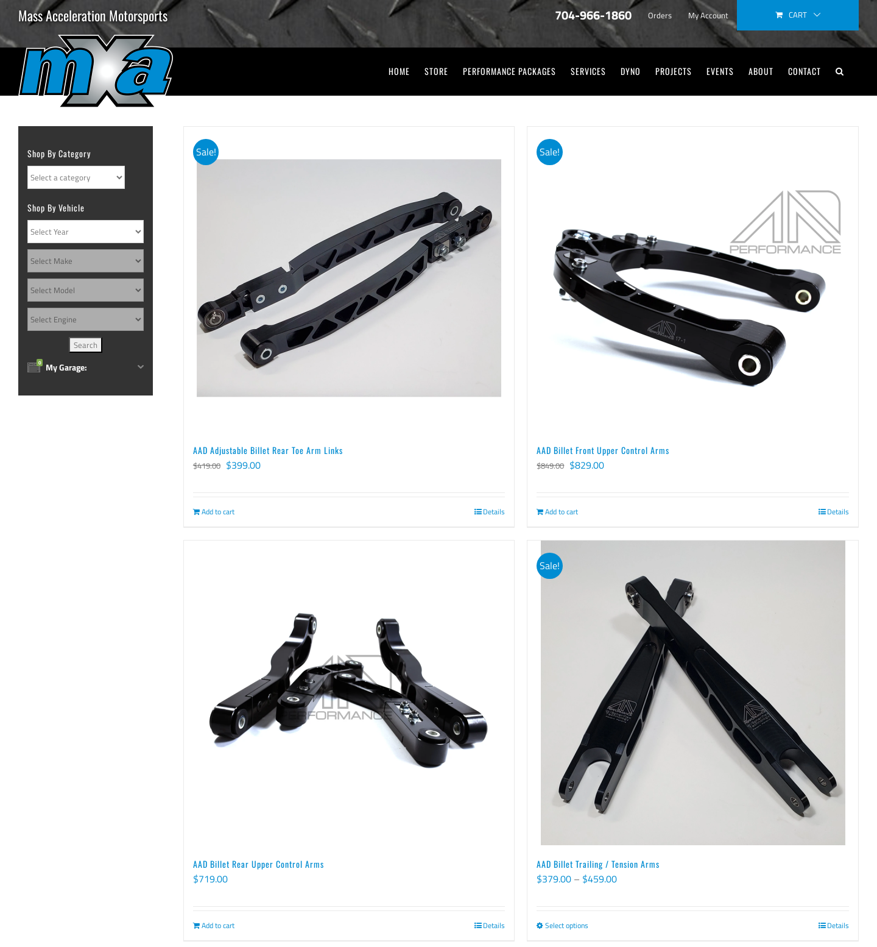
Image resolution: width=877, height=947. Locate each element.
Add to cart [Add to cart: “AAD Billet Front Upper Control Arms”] (561, 511)
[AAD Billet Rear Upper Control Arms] (349, 693)
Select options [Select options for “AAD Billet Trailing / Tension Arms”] (566, 925)
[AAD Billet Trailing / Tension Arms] (692, 693)
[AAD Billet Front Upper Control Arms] (692, 279)
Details (494, 511)
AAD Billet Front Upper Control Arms (603, 450)
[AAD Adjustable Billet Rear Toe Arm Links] (349, 279)
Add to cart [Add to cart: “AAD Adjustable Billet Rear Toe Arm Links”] (218, 511)
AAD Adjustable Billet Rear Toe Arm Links (268, 450)
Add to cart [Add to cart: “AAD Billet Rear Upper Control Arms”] (218, 925)
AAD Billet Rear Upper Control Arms (258, 863)
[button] (840, 71)
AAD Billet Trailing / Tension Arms (598, 863)
